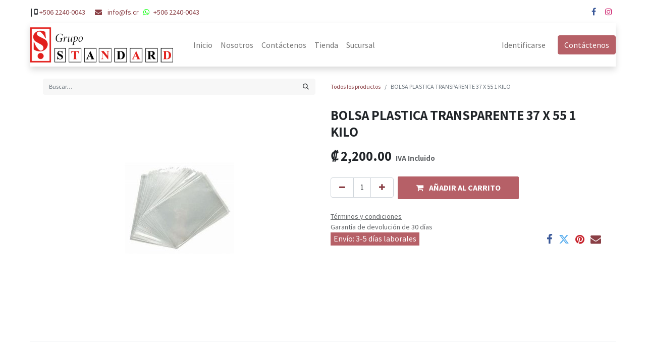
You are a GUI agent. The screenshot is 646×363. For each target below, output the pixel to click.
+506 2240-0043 (62, 12)
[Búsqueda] (305, 87)
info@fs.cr (123, 12)
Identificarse (524, 45)
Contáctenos (586, 45)
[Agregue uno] (382, 187)
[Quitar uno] (342, 187)
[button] (458, 187)
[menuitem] (203, 45)
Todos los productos (356, 86)
